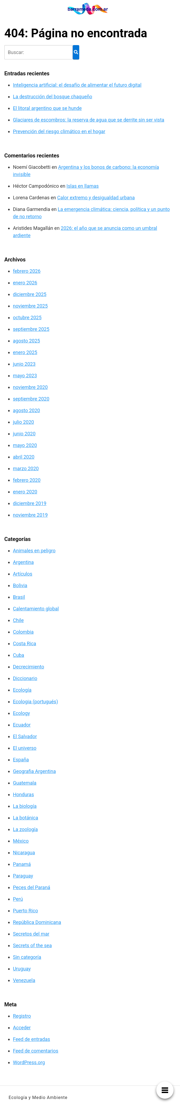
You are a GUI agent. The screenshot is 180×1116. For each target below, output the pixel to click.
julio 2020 (23, 422)
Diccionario (25, 678)
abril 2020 (23, 457)
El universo (24, 748)
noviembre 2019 (30, 515)
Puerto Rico (25, 910)
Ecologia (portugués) (35, 701)
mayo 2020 (25, 445)
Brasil (19, 597)
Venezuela (24, 980)
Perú (18, 899)
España (21, 759)
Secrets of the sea (32, 945)
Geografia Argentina (34, 771)
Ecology (21, 713)
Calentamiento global (36, 608)
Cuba (18, 655)
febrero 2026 (26, 271)
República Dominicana (37, 922)
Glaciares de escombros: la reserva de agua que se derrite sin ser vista (88, 120)
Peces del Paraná (31, 887)
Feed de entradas (31, 1039)
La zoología (25, 829)
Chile (18, 620)
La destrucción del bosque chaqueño (52, 96)
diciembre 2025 (29, 294)
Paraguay (23, 876)
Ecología (22, 690)
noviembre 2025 (30, 306)
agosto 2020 (26, 410)
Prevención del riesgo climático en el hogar (59, 131)
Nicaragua (24, 852)
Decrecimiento (28, 667)
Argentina (23, 562)
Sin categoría (27, 957)
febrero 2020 (26, 480)
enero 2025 (25, 352)
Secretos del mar (31, 934)
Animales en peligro (34, 550)
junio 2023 (24, 364)
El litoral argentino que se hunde (47, 108)
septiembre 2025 (31, 329)
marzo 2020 (26, 468)
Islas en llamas (83, 186)
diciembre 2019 (29, 503)
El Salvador (25, 736)
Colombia (23, 632)
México (21, 841)
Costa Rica (24, 643)
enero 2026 (25, 282)
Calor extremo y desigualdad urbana (96, 197)
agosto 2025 (26, 341)
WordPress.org (29, 1062)
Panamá (22, 864)
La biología (25, 806)
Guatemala (24, 783)
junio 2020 (24, 433)
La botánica (25, 818)
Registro (22, 1016)
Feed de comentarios (35, 1051)
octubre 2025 (27, 317)
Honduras (23, 794)
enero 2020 (25, 492)
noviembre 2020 (30, 387)
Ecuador (22, 725)
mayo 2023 (25, 375)
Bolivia (20, 585)
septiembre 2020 (31, 399)
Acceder (22, 1027)
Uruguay (22, 969)
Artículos (22, 574)
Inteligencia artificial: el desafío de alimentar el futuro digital (77, 85)
